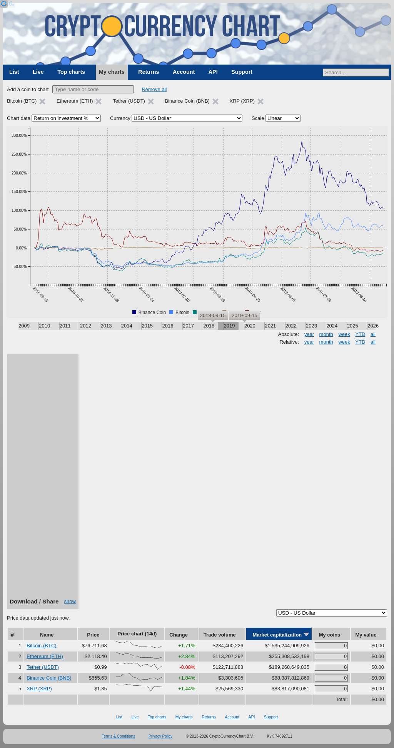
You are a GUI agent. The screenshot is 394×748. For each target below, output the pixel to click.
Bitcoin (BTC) (41, 645)
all (373, 334)
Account (184, 72)
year (309, 334)
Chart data (18, 118)
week (344, 334)
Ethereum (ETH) (45, 656)
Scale (258, 118)
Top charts (71, 72)
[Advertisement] (43, 478)
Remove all (154, 89)
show (70, 601)
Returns (148, 72)
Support (241, 72)
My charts (112, 72)
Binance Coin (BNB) (49, 678)
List (14, 72)
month (326, 334)
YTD (360, 334)
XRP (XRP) (39, 688)
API (213, 72)
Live (38, 72)
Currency (120, 118)
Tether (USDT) (43, 667)
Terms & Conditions (118, 736)
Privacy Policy (160, 736)
